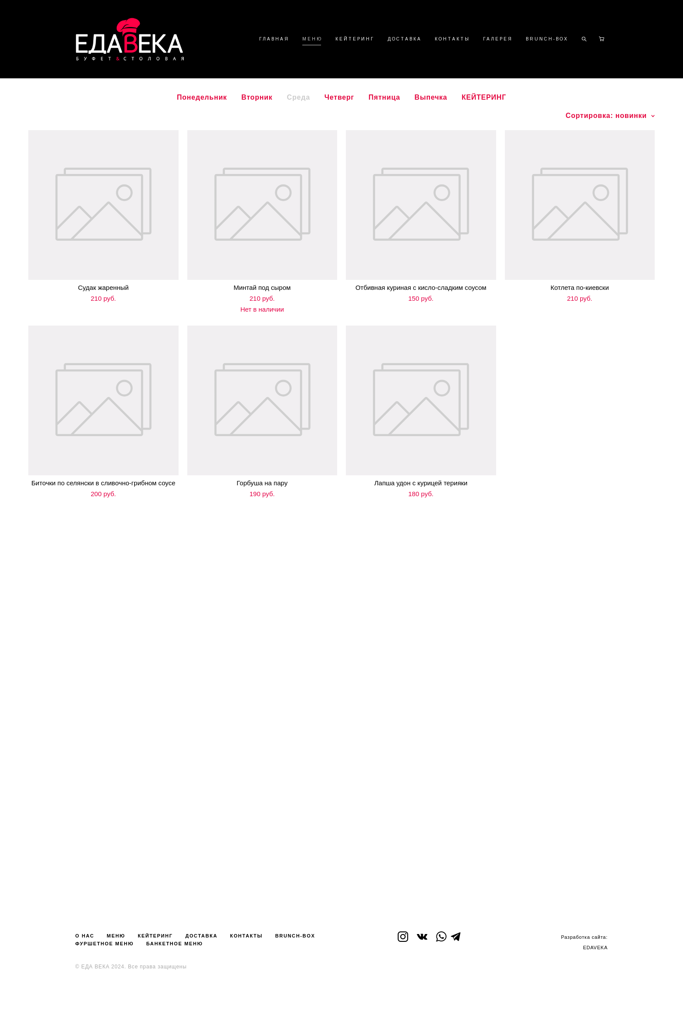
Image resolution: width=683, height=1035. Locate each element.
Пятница (384, 97)
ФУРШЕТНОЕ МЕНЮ (104, 943)
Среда (298, 97)
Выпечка (431, 97)
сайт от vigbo (341, 1014)
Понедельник (202, 97)
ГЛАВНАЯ (274, 39)
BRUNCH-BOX (547, 39)
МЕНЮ (312, 39)
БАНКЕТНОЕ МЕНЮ (174, 943)
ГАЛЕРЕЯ (498, 39)
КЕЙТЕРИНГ (355, 39)
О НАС (84, 935)
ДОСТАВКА (405, 39)
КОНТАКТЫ (452, 39)
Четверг (339, 97)
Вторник (257, 97)
